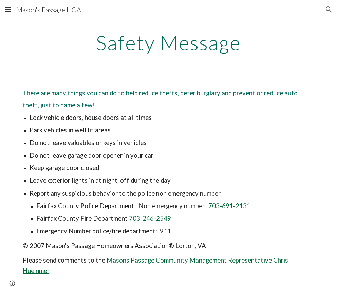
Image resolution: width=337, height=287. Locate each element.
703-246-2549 (150, 218)
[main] (168, 42)
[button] (8, 9)
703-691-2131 (229, 206)
